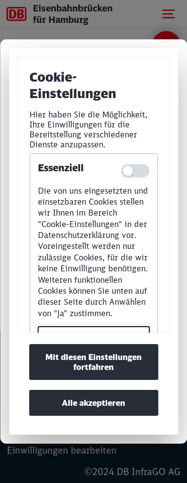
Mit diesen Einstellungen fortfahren (93, 362)
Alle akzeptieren (93, 403)
